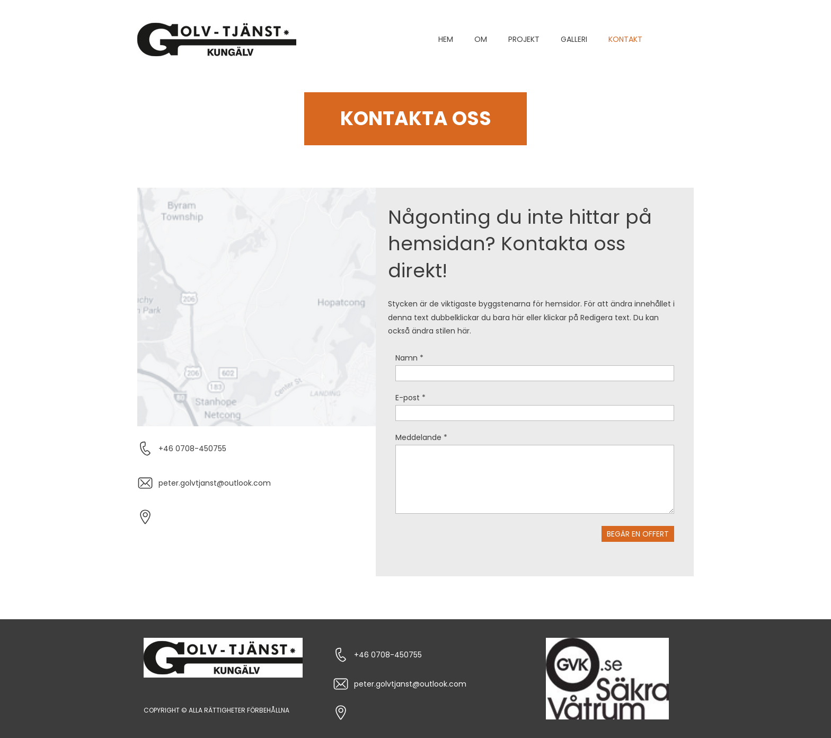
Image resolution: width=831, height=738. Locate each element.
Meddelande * (421, 437)
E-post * (410, 397)
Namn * (409, 358)
